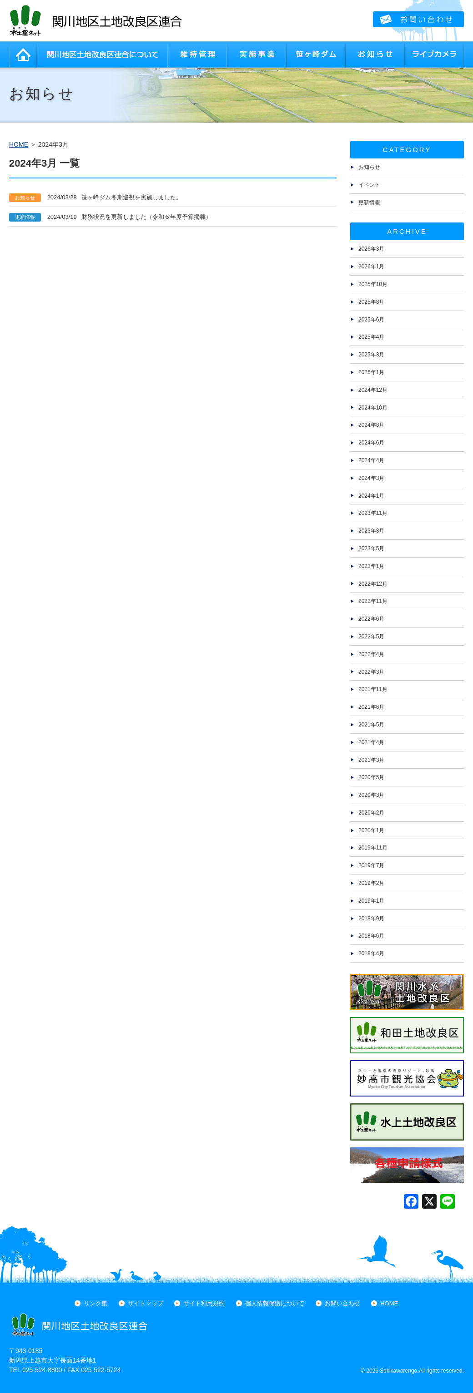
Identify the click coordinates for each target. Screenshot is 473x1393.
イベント (369, 185)
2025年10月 (372, 284)
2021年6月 (371, 707)
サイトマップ (146, 1303)
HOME (22, 54)
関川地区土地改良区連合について (102, 54)
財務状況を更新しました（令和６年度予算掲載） (110, 217)
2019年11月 (372, 848)
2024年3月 (371, 478)
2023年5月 (371, 548)
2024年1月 (371, 496)
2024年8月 (371, 425)
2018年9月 (371, 918)
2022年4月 (371, 654)
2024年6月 (371, 443)
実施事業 (257, 54)
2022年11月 (372, 601)
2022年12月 (372, 584)
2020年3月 (371, 795)
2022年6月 (371, 619)
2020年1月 (371, 830)
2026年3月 (371, 249)
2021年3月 (371, 760)
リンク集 (96, 1303)
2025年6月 (371, 319)
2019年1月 (371, 901)
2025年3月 (371, 354)
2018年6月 (371, 936)
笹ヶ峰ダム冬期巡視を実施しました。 (95, 197)
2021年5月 (371, 724)
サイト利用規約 (204, 1303)
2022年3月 (371, 672)
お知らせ (375, 54)
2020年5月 (371, 777)
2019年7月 (371, 865)
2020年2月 (371, 813)
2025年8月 (371, 302)
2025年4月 (371, 337)
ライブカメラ (434, 54)
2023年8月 (371, 531)
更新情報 (369, 202)
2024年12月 (372, 390)
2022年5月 (371, 636)
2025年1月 (371, 372)
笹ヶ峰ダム (316, 54)
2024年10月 (372, 408)
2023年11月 (372, 513)
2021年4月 (371, 742)
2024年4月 (371, 460)
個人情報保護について (274, 1303)
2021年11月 (372, 689)
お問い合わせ (342, 1303)
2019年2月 (371, 883)
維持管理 (197, 54)
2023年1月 (371, 566)
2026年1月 (371, 266)
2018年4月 (371, 953)
